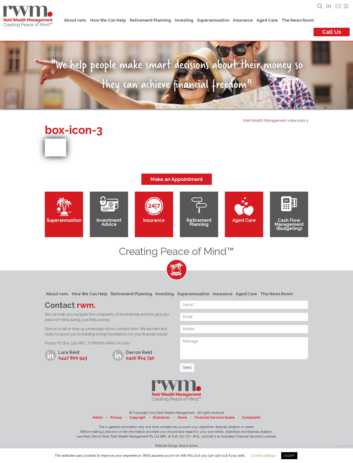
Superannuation (213, 20)
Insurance (243, 20)
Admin (98, 417)
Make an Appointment (176, 179)
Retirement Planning (150, 20)
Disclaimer (161, 417)
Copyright (137, 417)
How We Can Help (108, 20)
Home (182, 417)
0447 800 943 (72, 358)
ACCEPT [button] (289, 455)
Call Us (331, 31)
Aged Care (267, 20)
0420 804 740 (140, 358)
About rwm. (75, 20)
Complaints (251, 417)
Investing (184, 20)
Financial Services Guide (215, 417)
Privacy (116, 417)
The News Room (297, 20)
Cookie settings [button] (263, 456)
